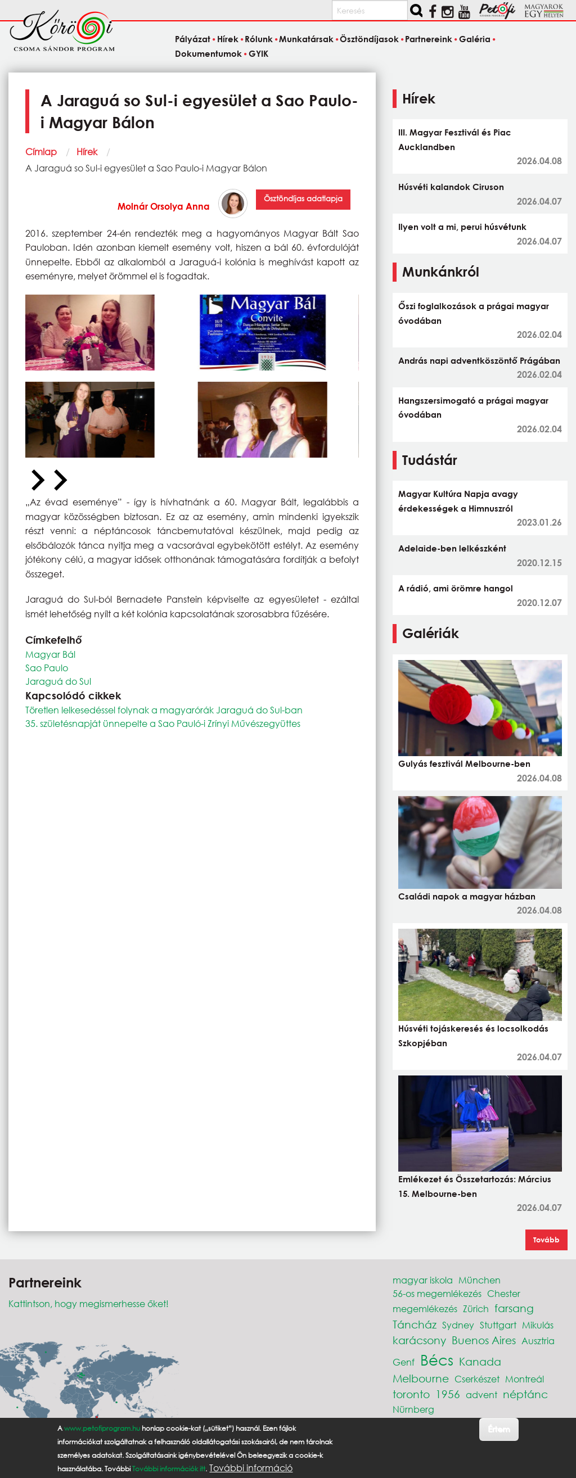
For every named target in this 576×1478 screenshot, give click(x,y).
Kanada (480, 1361)
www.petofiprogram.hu (102, 1428)
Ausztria (538, 1340)
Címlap (41, 151)
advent (481, 1394)
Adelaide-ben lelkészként (452, 548)
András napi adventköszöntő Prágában (479, 360)
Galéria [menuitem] (474, 39)
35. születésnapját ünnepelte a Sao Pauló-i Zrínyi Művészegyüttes (162, 723)
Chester (503, 1293)
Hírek (86, 151)
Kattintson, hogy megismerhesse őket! (88, 1303)
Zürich (476, 1308)
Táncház (414, 1324)
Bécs (436, 1359)
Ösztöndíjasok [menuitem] (369, 39)
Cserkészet (477, 1379)
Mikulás (538, 1325)
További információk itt (168, 1469)
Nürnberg (413, 1409)
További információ (250, 1467)
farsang (514, 1307)
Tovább (546, 1239)
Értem (499, 1428)
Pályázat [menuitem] (192, 39)
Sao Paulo (46, 668)
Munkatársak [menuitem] (306, 39)
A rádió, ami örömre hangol (455, 588)
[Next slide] (59, 480)
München (479, 1280)
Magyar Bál (50, 654)
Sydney (458, 1325)
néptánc (525, 1393)
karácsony (419, 1340)
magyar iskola (423, 1280)
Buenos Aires (484, 1340)
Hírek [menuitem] (227, 39)
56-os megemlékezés (437, 1293)
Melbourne (421, 1378)
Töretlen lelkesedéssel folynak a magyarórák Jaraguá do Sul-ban (164, 710)
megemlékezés (425, 1308)
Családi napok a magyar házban (467, 896)
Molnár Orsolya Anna (164, 206)
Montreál (524, 1379)
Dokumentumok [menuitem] (208, 53)
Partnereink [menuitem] (428, 39)
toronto (411, 1393)
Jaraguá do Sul (58, 681)
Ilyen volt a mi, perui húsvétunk (462, 227)
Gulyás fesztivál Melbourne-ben (464, 763)
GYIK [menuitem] (258, 53)
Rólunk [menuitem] (259, 39)
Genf (404, 1362)
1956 (447, 1393)
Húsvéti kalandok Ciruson (451, 187)
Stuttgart (498, 1325)
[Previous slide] (36, 480)
